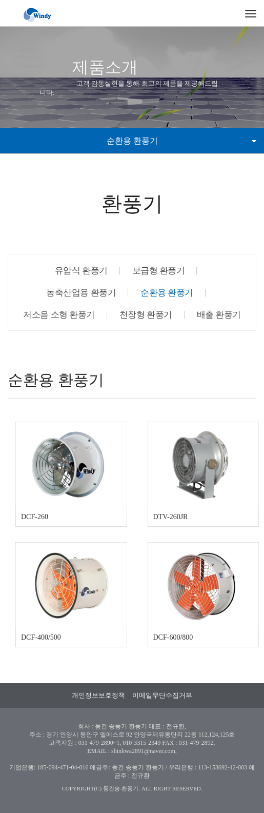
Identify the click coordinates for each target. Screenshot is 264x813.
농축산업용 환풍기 (81, 293)
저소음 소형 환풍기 (59, 315)
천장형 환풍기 (145, 315)
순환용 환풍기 (166, 293)
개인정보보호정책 (98, 695)
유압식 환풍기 (81, 270)
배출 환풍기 (219, 315)
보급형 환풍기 (158, 270)
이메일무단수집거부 (162, 695)
